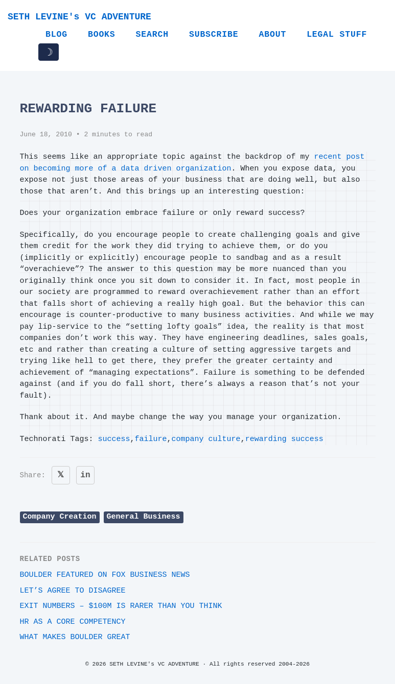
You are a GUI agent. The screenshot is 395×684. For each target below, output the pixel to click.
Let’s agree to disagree (73, 591)
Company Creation (60, 516)
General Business (143, 516)
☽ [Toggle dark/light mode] (48, 52)
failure (151, 439)
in (85, 475)
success (114, 439)
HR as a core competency (73, 622)
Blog (56, 34)
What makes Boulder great (75, 637)
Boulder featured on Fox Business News (105, 575)
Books (101, 34)
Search (152, 34)
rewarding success (284, 439)
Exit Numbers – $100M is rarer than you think (121, 606)
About (272, 34)
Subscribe (214, 34)
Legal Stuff (337, 34)
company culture (206, 439)
